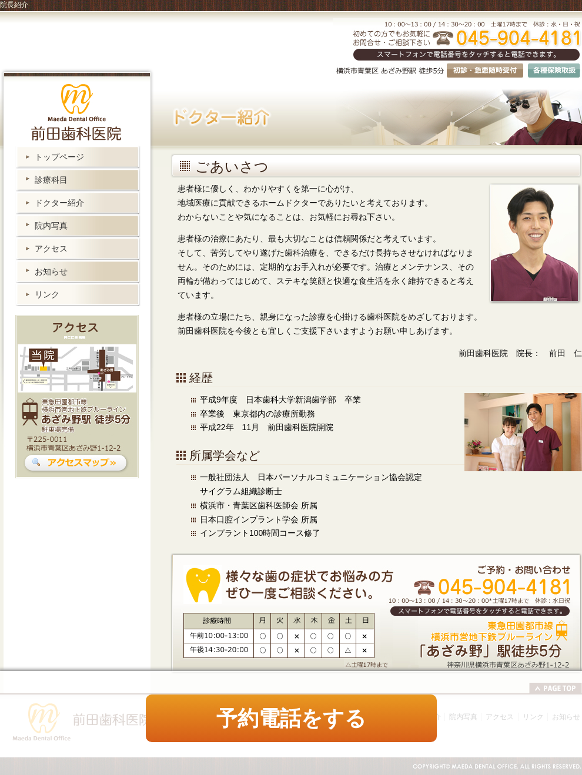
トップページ (59, 157)
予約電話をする (291, 718)
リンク (47, 294)
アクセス (51, 248)
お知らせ (51, 271)
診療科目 (51, 179)
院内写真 (51, 225)
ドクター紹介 (59, 202)
